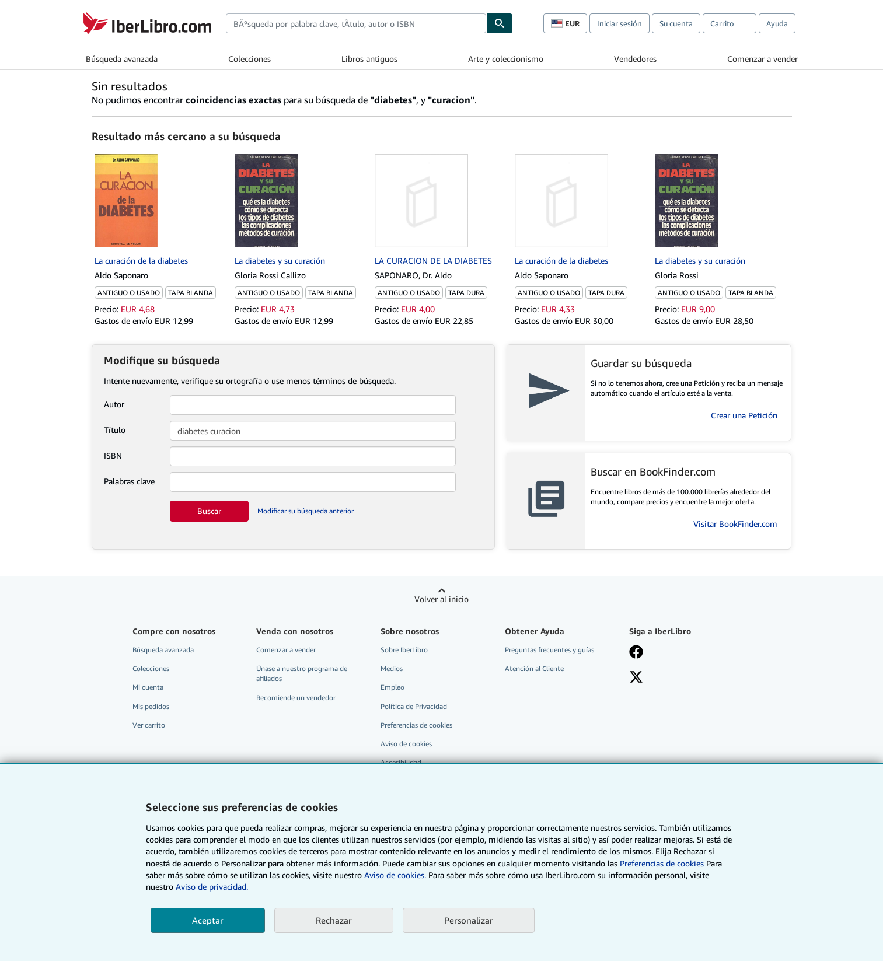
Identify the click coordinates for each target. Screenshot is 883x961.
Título (114, 430)
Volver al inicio (441, 599)
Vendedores (635, 59)
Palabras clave (129, 481)
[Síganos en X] (636, 678)
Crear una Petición (744, 415)
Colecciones (249, 59)
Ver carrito (148, 725)
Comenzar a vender (762, 59)
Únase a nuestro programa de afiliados (301, 673)
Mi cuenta (147, 687)
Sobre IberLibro (404, 649)
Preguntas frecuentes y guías (549, 649)
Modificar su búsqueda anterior (305, 510)
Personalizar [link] (468, 920)
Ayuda (777, 23)
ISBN (113, 455)
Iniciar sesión (619, 23)
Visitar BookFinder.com (735, 524)
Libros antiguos (369, 59)
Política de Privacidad (414, 706)
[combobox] (356, 23)
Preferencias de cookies (662, 863)
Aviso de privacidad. (212, 887)
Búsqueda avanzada (122, 59)
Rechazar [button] (334, 920)
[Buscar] (499, 23)
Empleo (392, 687)
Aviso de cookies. (395, 875)
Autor (114, 404)
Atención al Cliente (534, 668)
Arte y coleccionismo (505, 59)
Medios (392, 668)
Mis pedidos (150, 706)
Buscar (209, 511)
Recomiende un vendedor (296, 697)
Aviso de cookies (406, 743)
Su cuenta (676, 23)
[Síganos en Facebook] (636, 653)
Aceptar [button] (208, 920)
